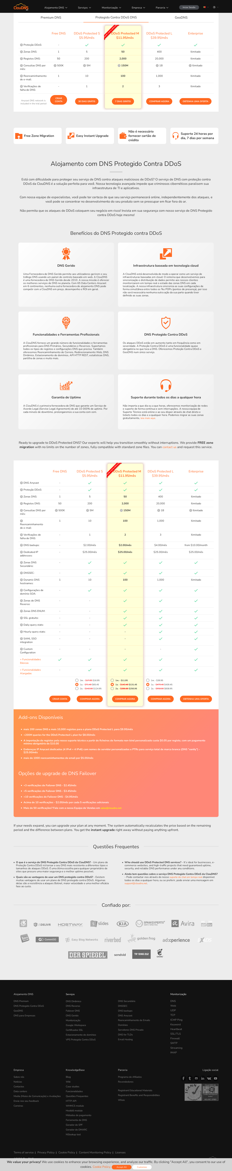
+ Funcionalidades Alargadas (30, 671)
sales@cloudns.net (112, 808)
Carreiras (19, 1108)
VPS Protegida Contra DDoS (82, 1038)
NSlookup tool (74, 1133)
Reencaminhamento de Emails (135, 1020)
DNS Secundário (127, 1001)
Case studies (73, 1086)
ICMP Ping (176, 1020)
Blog (68, 1077)
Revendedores (126, 1081)
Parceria (157, 7)
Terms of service (23, 1150)
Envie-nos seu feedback (27, 1103)
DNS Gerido (73, 1015)
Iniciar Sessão (187, 7)
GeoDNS (19, 1010)
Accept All (122, 1167)
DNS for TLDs (126, 1034)
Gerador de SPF (75, 1123)
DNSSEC (123, 1006)
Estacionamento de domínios (82, 1034)
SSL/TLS (175, 1034)
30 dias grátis (86, 101)
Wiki (68, 1081)
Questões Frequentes (78, 1095)
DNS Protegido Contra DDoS (30, 1006)
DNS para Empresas (25, 1015)
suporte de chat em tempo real (187, 877)
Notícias (18, 1081)
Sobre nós (19, 1077)
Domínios (123, 1024)
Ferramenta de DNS (77, 1119)
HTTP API (71, 1100)
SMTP (173, 1043)
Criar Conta (58, 100)
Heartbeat (176, 1029)
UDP (173, 1010)
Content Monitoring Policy (90, 1150)
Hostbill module (75, 1110)
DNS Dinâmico (74, 1001)
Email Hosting (126, 1038)
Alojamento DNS (52, 7)
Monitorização (107, 7)
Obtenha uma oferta (195, 101)
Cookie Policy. (101, 1167)
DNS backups (125, 1010)
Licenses (114, 1150)
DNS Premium (22, 1001)
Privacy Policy (44, 1150)
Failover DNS (73, 1010)
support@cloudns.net (137, 883)
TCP (172, 1015)
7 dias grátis (123, 101)
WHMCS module (76, 1105)
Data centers (21, 1091)
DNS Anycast (125, 1015)
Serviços (80, 7)
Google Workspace (77, 1024)
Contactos (19, 1086)
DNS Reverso (73, 1006)
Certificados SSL (75, 1029)
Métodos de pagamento (79, 1114)
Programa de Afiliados (131, 1077)
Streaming (176, 1048)
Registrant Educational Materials (137, 1090)
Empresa (134, 7)
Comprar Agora (159, 101)
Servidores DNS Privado (132, 1029)
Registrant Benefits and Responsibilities (141, 1095)
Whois (122, 1099)
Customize (143, 1167)
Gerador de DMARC (77, 1128)
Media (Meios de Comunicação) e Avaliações (32, 1097)
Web (173, 1006)
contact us (169, 447)
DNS (173, 1001)
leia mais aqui (148, 418)
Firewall (175, 1038)
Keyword (175, 1024)
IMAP (173, 1052)
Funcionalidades (75, 1091)
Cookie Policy (63, 1150)
